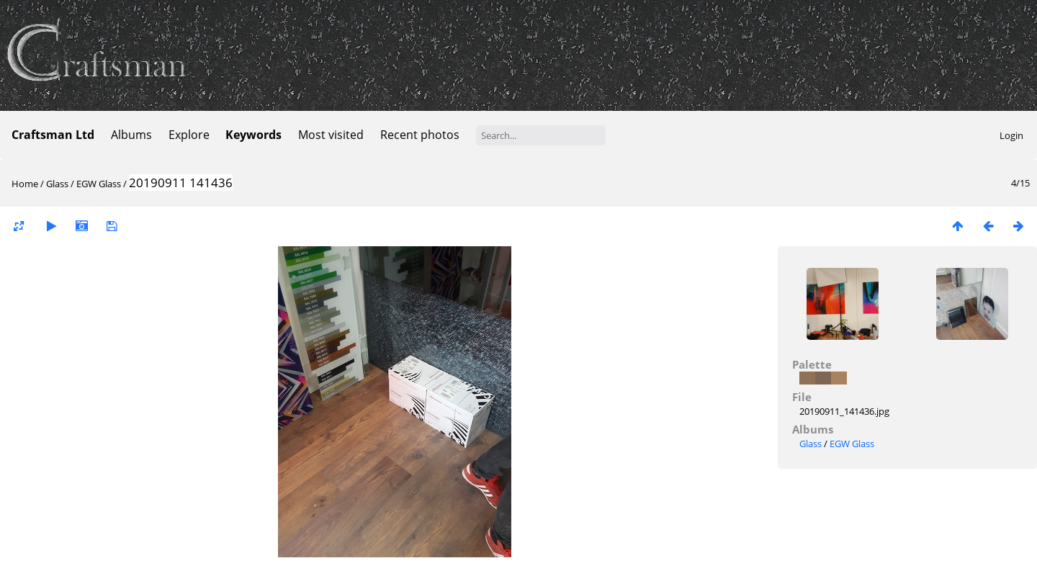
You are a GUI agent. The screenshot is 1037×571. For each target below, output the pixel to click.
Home (25, 183)
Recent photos (419, 135)
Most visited (331, 135)
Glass (57, 183)
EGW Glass (98, 183)
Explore (189, 135)
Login (1011, 135)
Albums (131, 135)
